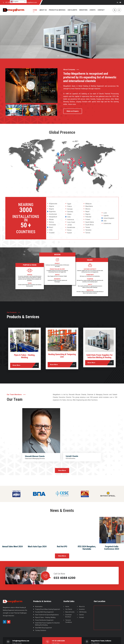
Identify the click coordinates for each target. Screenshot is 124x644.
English (14, 1)
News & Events (69, 612)
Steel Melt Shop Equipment (43, 627)
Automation (39, 606)
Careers (81, 614)
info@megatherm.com (20, 641)
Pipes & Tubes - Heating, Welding (62, 356)
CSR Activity (83, 612)
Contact (81, 617)
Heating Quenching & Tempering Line (99, 355)
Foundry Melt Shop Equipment (44, 612)
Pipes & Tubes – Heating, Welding (45, 617)
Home (67, 606)
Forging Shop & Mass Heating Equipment (47, 609)
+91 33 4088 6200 (58, 641)
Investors (82, 609)
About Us (82, 606)
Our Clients (68, 609)
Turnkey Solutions (24, 355)
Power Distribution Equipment (44, 620)
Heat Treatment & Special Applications (47, 614)
